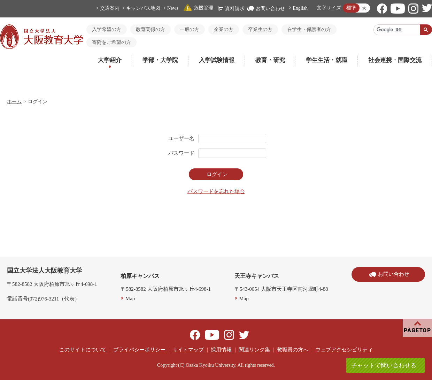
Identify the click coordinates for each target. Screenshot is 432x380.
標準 (351, 7)
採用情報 (221, 349)
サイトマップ (188, 349)
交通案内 (109, 8)
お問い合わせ (266, 8)
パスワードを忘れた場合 (216, 191)
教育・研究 (270, 60)
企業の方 (223, 29)
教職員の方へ (292, 349)
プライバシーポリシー (139, 349)
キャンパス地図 (143, 8)
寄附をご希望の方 (111, 42)
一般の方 (189, 29)
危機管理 (198, 7)
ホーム (14, 101)
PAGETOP (417, 330)
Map (130, 298)
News (172, 8)
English (300, 8)
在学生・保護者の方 (309, 29)
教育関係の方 (150, 29)
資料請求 (231, 8)
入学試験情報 (216, 60)
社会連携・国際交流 (395, 60)
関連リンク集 (254, 349)
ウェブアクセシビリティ (344, 349)
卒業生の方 (260, 29)
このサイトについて (82, 349)
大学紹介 (110, 60)
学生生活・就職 (326, 60)
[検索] (397, 29)
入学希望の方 (106, 29)
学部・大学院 (160, 60)
